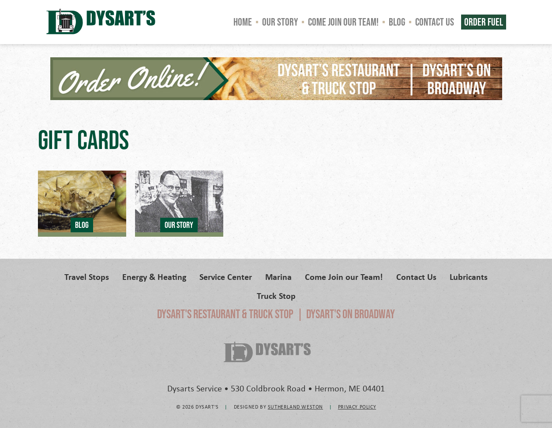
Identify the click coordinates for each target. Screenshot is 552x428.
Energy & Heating (154, 277)
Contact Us (434, 22)
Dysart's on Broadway (350, 314)
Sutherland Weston (295, 406)
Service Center (225, 277)
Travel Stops (86, 277)
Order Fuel (483, 22)
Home (242, 22)
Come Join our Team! (343, 22)
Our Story (280, 22)
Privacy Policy (357, 406)
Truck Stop (276, 295)
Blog (397, 22)
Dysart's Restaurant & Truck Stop (225, 314)
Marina (278, 277)
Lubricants (469, 277)
